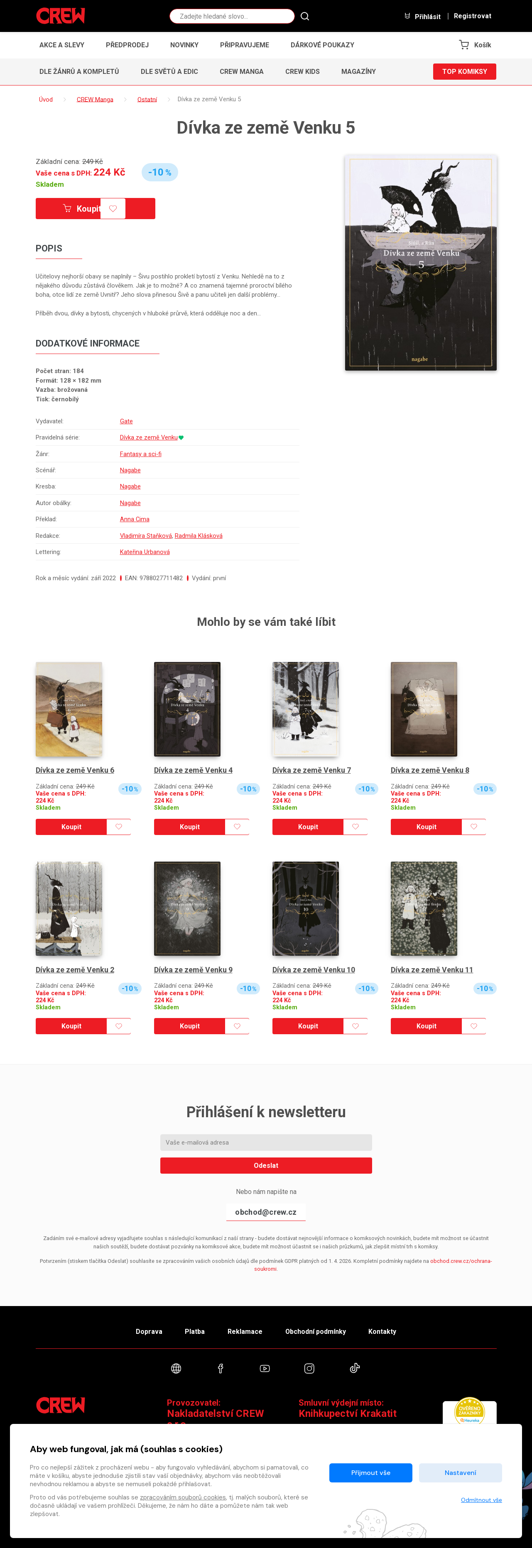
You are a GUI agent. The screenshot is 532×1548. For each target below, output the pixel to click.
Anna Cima (135, 519)
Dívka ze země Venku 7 (311, 770)
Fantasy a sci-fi (141, 454)
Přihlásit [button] (422, 16)
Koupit (82, 209)
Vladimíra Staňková (146, 536)
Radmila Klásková (199, 536)
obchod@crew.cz (266, 1212)
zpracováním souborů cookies (183, 1497)
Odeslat (266, 1166)
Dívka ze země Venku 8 (430, 770)
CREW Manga (242, 72)
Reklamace (245, 1332)
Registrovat (472, 16)
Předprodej (127, 45)
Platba (194, 1332)
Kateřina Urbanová (144, 552)
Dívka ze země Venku (149, 437)
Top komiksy (464, 72)
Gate (126, 421)
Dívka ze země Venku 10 (313, 969)
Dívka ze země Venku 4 (193, 770)
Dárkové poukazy (322, 45)
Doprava (148, 1332)
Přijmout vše (370, 1472)
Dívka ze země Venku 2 (75, 969)
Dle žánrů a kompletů (79, 72)
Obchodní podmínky (315, 1332)
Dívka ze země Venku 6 (75, 770)
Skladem (50, 184)
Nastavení (460, 1472)
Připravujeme (244, 45)
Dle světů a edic (169, 72)
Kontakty (383, 1332)
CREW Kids (302, 72)
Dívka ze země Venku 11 (432, 969)
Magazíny (358, 72)
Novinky (184, 45)
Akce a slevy (61, 45)
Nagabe (130, 470)
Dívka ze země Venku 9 (193, 969)
